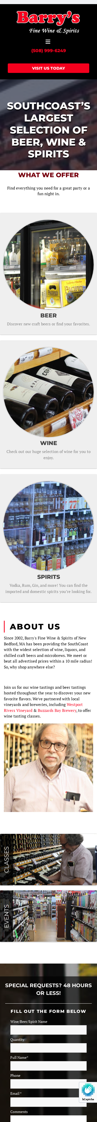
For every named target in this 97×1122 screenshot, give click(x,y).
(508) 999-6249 (48, 50)
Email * (16, 1093)
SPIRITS (48, 576)
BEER (48, 315)
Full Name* (19, 1057)
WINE (48, 443)
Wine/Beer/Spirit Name (28, 1021)
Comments (19, 1111)
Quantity (17, 1039)
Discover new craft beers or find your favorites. (48, 323)
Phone (15, 1075)
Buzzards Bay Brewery (57, 710)
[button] (48, 42)
